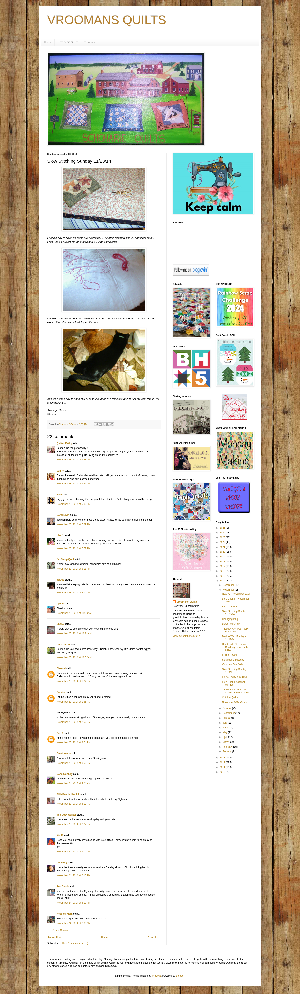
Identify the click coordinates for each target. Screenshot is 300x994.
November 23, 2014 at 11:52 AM (74, 657)
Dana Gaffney (64, 774)
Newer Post (54, 937)
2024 (223, 532)
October (227, 708)
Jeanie (60, 579)
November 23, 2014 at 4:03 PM (73, 783)
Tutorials (89, 42)
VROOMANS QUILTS (106, 20)
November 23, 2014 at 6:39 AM (73, 504)
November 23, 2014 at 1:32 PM (73, 681)
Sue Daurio (63, 886)
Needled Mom (65, 913)
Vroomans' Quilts (187, 601)
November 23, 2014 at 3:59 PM (73, 763)
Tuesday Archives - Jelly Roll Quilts (235, 630)
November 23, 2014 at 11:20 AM (74, 612)
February (228, 746)
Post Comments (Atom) (75, 943)
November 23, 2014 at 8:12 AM (73, 592)
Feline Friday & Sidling (234, 677)
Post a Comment (61, 930)
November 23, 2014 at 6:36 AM (73, 483)
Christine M (63, 644)
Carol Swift (63, 515)
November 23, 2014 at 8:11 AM (73, 568)
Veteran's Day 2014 (232, 664)
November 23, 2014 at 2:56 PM (73, 722)
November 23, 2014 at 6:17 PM (73, 803)
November (229, 589)
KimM (60, 835)
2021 (223, 547)
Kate (59, 494)
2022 (223, 542)
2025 (223, 527)
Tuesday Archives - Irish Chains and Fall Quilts (235, 691)
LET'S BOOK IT (68, 42)
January (227, 751)
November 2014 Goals (234, 702)
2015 (223, 575)
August (227, 718)
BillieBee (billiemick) (69, 794)
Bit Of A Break (229, 606)
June (225, 727)
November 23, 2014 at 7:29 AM (73, 524)
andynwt (156, 975)
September (229, 713)
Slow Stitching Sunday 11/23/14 (234, 613)
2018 (223, 561)
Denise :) (62, 862)
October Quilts (230, 697)
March (226, 742)
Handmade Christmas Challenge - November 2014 (236, 647)
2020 (223, 551)
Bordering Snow (230, 623)
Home (48, 42)
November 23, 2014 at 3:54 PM (73, 742)
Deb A (60, 733)
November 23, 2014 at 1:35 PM (73, 701)
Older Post (153, 937)
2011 (223, 767)
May (225, 732)
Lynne (60, 603)
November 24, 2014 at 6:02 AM (73, 851)
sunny (60, 470)
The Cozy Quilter (66, 814)
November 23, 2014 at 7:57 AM (73, 548)
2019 (223, 556)
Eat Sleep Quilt (65, 559)
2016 (223, 571)
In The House (229, 654)
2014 (223, 580)
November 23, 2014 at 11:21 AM (74, 633)
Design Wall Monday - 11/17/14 (234, 638)
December (229, 585)
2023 (223, 537)
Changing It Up (230, 619)
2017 (223, 566)
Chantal (61, 668)
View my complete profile (186, 636)
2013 (223, 757)
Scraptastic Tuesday (233, 659)
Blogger (180, 975)
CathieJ (61, 692)
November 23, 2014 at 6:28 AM (73, 459)
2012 (223, 762)
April (225, 737)
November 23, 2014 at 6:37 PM (73, 824)
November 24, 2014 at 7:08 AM (73, 923)
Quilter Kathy (64, 443)
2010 (223, 772)
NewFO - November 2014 (236, 593)
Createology (64, 753)
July (225, 722)
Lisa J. (60, 535)
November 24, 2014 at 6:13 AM (73, 875)
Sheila (60, 624)
